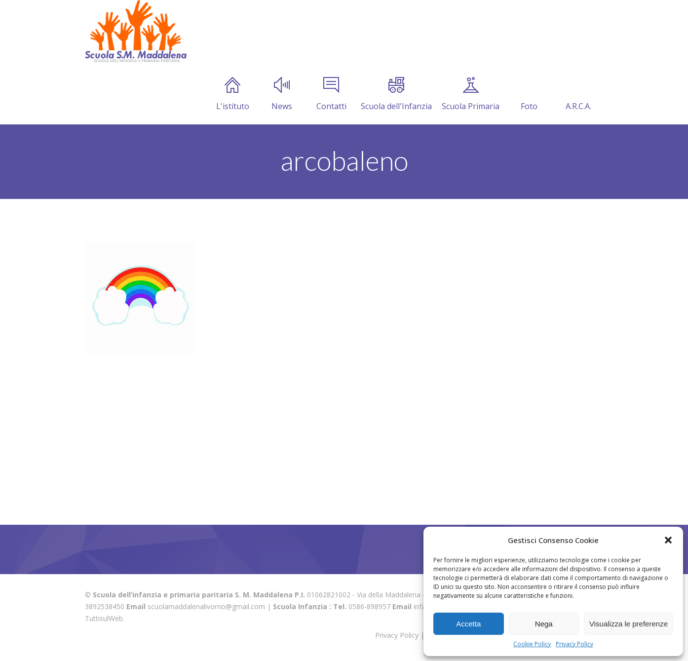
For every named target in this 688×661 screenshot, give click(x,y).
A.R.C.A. (578, 94)
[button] (668, 540)
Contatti (331, 94)
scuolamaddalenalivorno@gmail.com (206, 606)
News (281, 94)
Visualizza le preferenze (628, 624)
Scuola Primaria (470, 94)
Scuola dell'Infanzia (396, 94)
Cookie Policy (532, 644)
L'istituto (232, 94)
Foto (529, 94)
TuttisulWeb (104, 618)
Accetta (468, 624)
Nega (544, 624)
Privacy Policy (574, 644)
